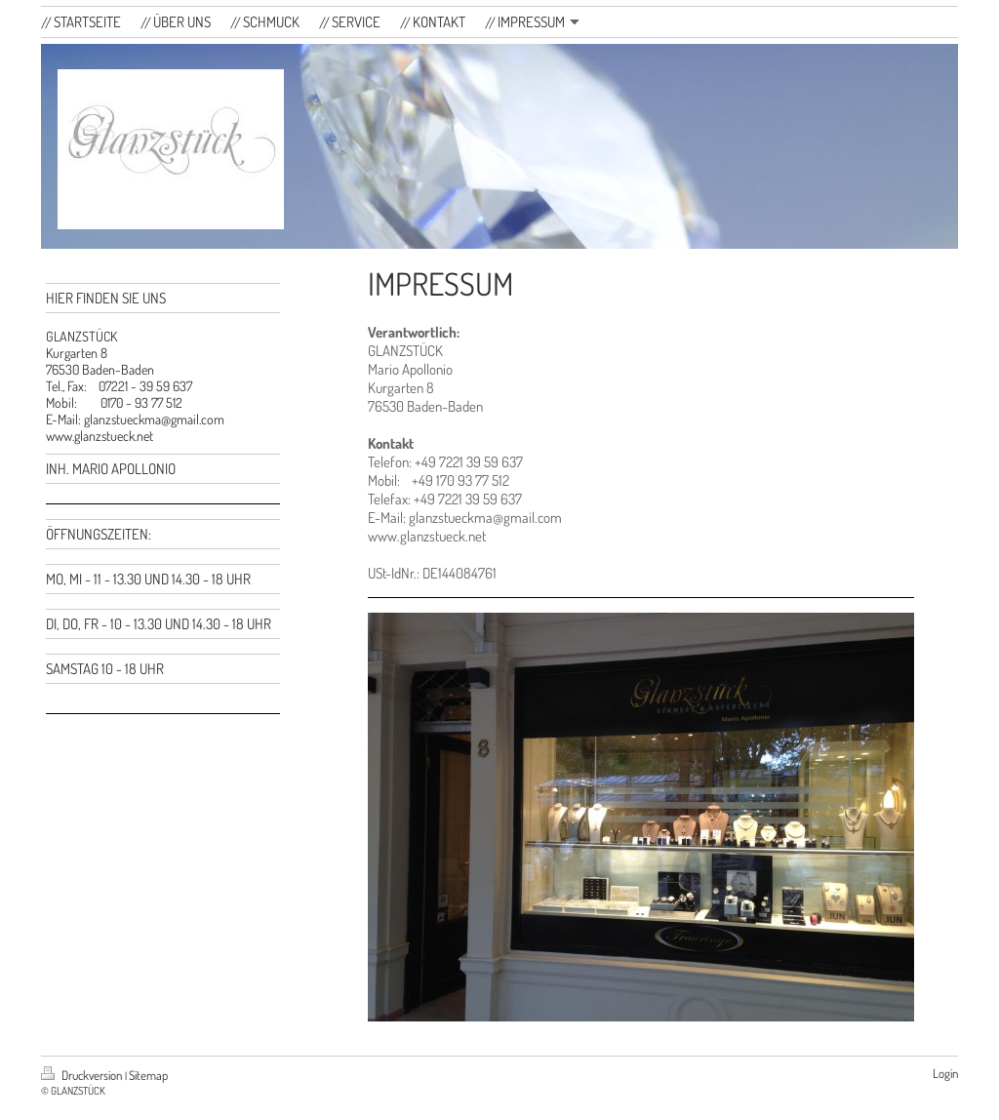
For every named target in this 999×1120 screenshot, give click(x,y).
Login (945, 1073)
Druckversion (83, 1075)
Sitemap (148, 1075)
